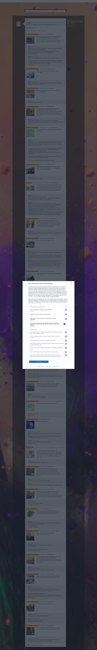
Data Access (48, 366)
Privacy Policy (56, 366)
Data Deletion (41, 366)
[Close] (72, 283)
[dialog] (48, 325)
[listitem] (48, 306)
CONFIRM (38, 361)
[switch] (65, 310)
